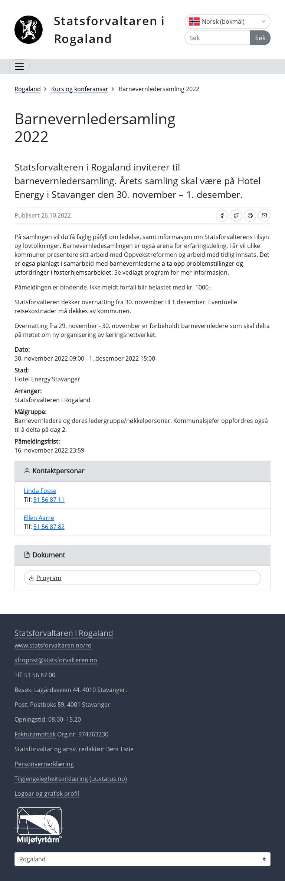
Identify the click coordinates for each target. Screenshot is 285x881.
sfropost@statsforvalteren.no (55, 660)
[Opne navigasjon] (19, 66)
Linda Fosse (40, 491)
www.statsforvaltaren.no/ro (53, 645)
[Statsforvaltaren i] (142, 859)
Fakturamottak (35, 734)
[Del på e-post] (264, 215)
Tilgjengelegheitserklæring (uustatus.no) (70, 779)
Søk (260, 38)
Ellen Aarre (39, 518)
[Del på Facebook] (222, 215)
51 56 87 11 (49, 500)
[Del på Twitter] (236, 215)
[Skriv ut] (250, 215)
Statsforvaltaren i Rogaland (109, 29)
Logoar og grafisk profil (46, 793)
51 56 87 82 (49, 527)
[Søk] (217, 37)
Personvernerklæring (44, 764)
